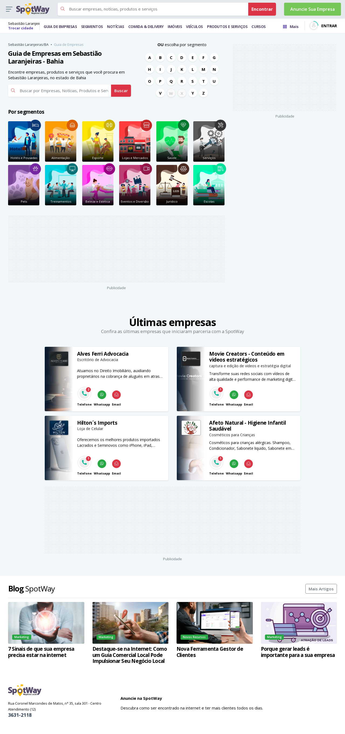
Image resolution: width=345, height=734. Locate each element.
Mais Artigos (321, 588)
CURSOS (258, 26)
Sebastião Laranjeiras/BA (28, 44)
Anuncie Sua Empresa (312, 9)
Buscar (121, 90)
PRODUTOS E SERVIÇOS (227, 26)
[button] (9, 9)
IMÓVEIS (175, 26)
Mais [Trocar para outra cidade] (290, 26)
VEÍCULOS (194, 26)
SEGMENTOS (92, 26)
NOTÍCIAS (115, 26)
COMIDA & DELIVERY (146, 26)
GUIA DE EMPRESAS (60, 26)
